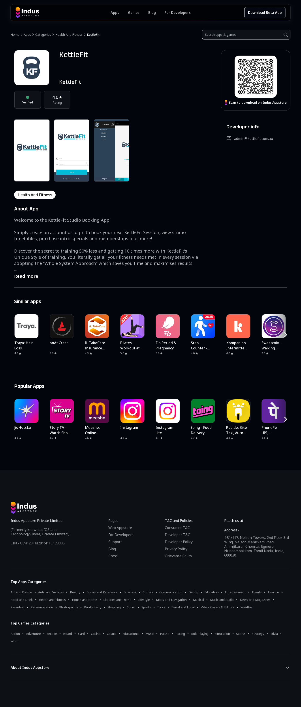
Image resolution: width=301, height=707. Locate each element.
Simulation (222, 634)
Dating (193, 592)
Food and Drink (22, 600)
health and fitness (35, 194)
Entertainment (235, 592)
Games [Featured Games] (133, 12)
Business (130, 592)
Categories (43, 34)
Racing (180, 634)
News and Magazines (255, 600)
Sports (146, 607)
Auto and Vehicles (51, 592)
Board (67, 634)
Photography (68, 607)
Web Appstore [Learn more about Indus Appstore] (120, 527)
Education (211, 592)
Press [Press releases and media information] (113, 556)
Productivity (92, 607)
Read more (26, 276)
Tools (161, 607)
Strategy (258, 634)
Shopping (114, 607)
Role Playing (200, 634)
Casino (96, 634)
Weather (247, 607)
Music (149, 634)
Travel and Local (183, 607)
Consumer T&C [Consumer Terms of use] (177, 527)
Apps (27, 34)
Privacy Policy (176, 549)
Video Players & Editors (217, 607)
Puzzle (164, 634)
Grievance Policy (178, 556)
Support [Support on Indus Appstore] (115, 542)
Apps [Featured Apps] (115, 12)
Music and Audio (222, 600)
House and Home (84, 600)
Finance (273, 592)
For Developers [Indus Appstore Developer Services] (178, 12)
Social (131, 607)
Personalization (42, 607)
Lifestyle (144, 600)
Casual (111, 634)
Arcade (52, 634)
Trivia (274, 634)
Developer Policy (179, 542)
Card (81, 634)
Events (257, 592)
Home (15, 34)
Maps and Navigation (171, 600)
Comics (148, 592)
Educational (130, 634)
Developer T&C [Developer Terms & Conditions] (177, 535)
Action (15, 634)
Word (14, 641)
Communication (170, 592)
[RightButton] (285, 334)
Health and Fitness (69, 34)
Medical (198, 600)
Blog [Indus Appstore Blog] (152, 12)
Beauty (75, 592)
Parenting (17, 607)
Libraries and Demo (117, 600)
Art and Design (21, 592)
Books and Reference (102, 592)
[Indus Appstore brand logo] (63, 12)
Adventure (33, 634)
